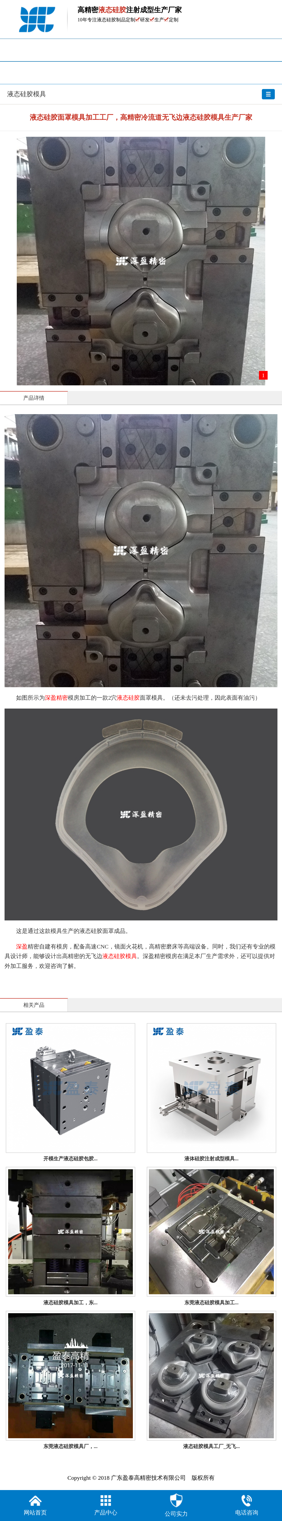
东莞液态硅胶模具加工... (211, 1303)
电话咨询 (246, 1504)
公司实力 (176, 1505)
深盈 (22, 946)
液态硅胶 (128, 698)
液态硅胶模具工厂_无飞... (211, 1446)
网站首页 (47, 50)
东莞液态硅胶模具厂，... (70, 1446)
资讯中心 (235, 50)
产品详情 (33, 398)
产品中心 (141, 50)
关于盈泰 (141, 73)
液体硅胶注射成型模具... (211, 1159)
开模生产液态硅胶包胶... (70, 1159)
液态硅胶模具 (141, 91)
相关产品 (33, 1005)
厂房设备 (47, 73)
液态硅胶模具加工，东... (70, 1303)
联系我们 (235, 73)
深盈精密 (56, 698)
